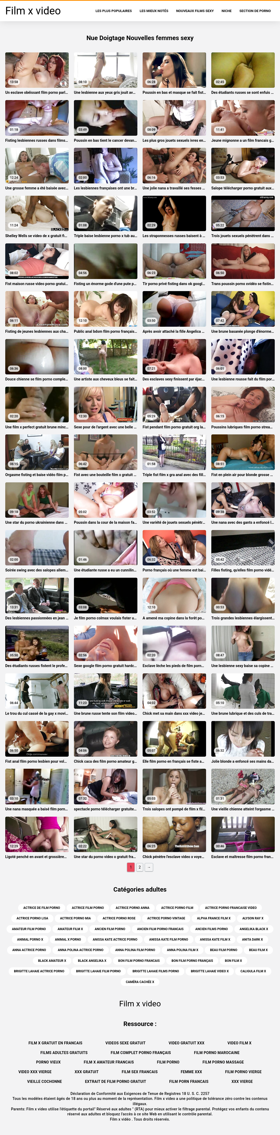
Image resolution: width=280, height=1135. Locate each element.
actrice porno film (177, 908)
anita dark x (252, 939)
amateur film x (70, 929)
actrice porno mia (75, 918)
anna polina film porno (135, 950)
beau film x (258, 950)
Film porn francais (189, 1081)
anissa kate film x (215, 939)
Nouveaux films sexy (195, 11)
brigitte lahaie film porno (98, 971)
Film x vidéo (121, 1119)
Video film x (240, 1043)
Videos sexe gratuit (125, 1043)
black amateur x (52, 961)
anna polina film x (182, 950)
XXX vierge (242, 1081)
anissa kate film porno (168, 939)
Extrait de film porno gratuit (115, 1081)
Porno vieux (48, 1062)
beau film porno (223, 950)
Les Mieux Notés (154, 11)
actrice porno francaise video (231, 908)
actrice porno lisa (32, 918)
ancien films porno (211, 929)
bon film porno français (192, 961)
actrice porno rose (119, 918)
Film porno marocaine (217, 1053)
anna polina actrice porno (80, 950)
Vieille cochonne (44, 1081)
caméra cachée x (140, 982)
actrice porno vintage (166, 918)
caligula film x (253, 971)
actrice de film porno (41, 908)
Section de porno (255, 11)
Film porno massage (223, 1062)
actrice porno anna (132, 908)
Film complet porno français (141, 1053)
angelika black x (254, 929)
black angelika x (92, 961)
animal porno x (30, 939)
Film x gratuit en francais (56, 1043)
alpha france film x (213, 918)
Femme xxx (191, 1072)
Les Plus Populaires (114, 11)
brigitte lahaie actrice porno (39, 971)
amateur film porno (29, 929)
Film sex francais (140, 1072)
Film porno (168, 1062)
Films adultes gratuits (64, 1053)
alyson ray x (252, 918)
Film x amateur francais (109, 1062)
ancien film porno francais (160, 929)
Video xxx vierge (35, 1072)
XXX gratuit (87, 1072)
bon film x (233, 961)
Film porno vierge (243, 1072)
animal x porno (68, 939)
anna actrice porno (29, 950)
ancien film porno (110, 929)
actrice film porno (88, 908)
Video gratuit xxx (186, 1043)
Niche (226, 11)
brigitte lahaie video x (210, 971)
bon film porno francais (139, 961)
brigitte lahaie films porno (155, 971)
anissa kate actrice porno (115, 939)
